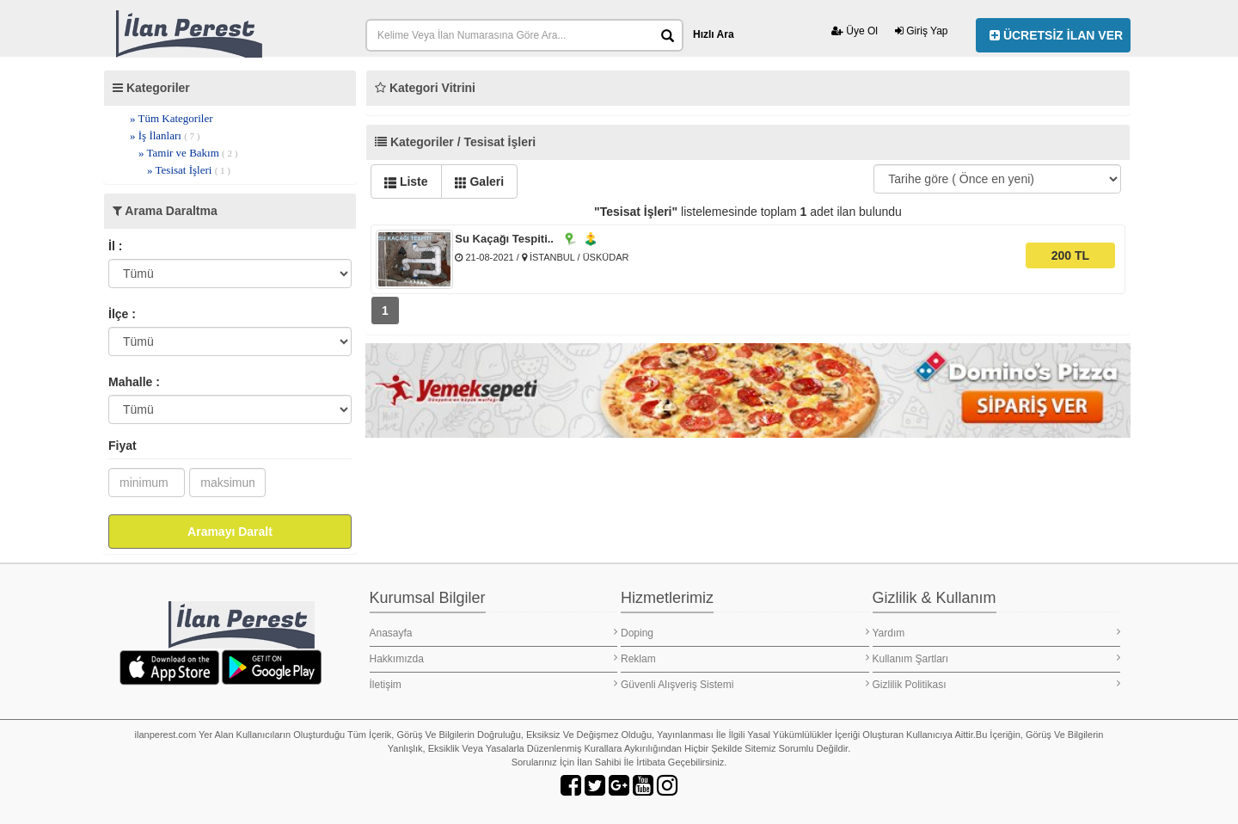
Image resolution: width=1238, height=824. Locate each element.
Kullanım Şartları (997, 658)
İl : (115, 246)
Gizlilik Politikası (997, 684)
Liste (406, 181)
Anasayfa (494, 632)
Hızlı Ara (713, 34)
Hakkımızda (494, 658)
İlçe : (122, 314)
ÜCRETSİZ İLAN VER (1056, 35)
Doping (745, 632)
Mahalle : (134, 382)
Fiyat (122, 445)
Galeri (480, 181)
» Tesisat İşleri (188, 169)
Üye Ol (854, 31)
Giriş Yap (921, 31)
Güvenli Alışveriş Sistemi (745, 684)
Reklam (745, 658)
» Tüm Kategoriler (171, 118)
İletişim (494, 684)
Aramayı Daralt (230, 531)
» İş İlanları (165, 135)
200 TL (1070, 255)
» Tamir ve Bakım (187, 152)
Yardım (997, 632)
